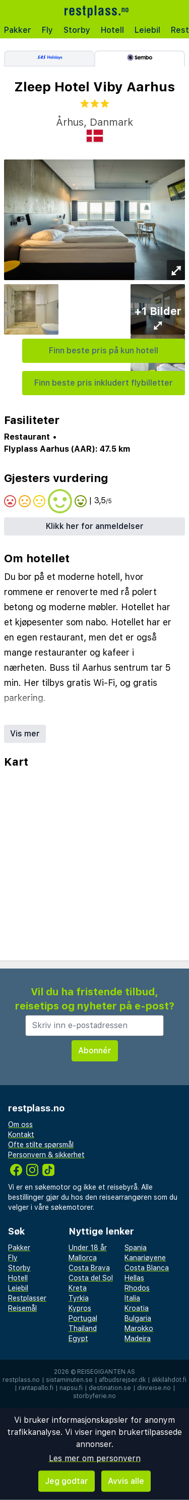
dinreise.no (154, 1387)
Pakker (17, 30)
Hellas (134, 1278)
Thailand (83, 1328)
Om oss (20, 1124)
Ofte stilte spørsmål (41, 1145)
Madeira (137, 1338)
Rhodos (137, 1288)
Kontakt (21, 1135)
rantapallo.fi (36, 1387)
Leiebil (147, 30)
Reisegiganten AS (106, 1371)
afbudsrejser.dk (122, 1379)
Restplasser (27, 1298)
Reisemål (22, 1308)
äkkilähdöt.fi (169, 1379)
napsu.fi (71, 1387)
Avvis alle (126, 1481)
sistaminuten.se (69, 1379)
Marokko (138, 1328)
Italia (132, 1298)
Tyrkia (79, 1298)
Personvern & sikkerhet (46, 1155)
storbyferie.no (94, 1396)
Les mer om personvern (95, 1458)
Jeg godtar (66, 1481)
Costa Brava (89, 1268)
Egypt (78, 1338)
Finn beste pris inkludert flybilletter (103, 383)
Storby (77, 30)
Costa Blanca (146, 1268)
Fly (47, 30)
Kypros (80, 1308)
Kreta (78, 1288)
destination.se (110, 1387)
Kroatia (136, 1308)
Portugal (83, 1318)
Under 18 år (88, 1248)
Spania (135, 1248)
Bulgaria (137, 1318)
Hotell (112, 30)
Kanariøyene (145, 1258)
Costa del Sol (91, 1278)
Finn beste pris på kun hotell (103, 350)
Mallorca (83, 1258)
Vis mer (25, 733)
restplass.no (21, 1379)
